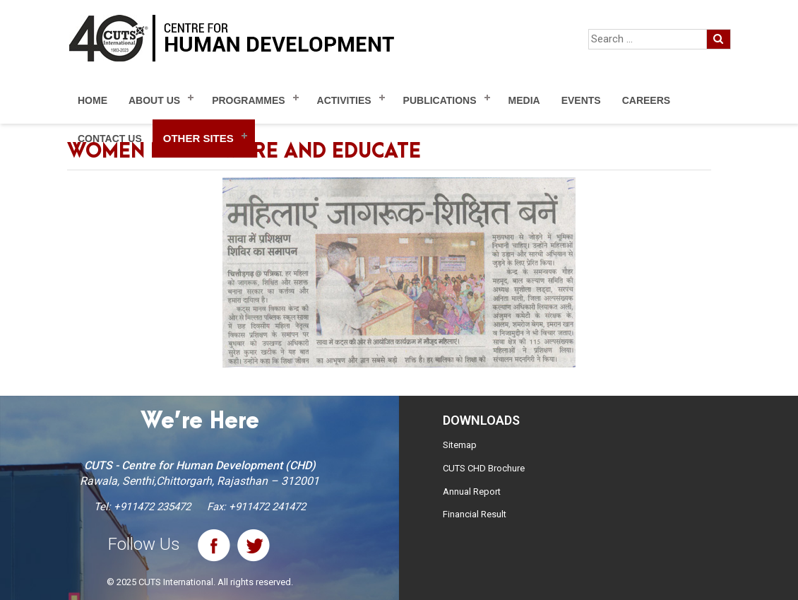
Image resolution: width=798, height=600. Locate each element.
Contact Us (110, 138)
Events (581, 100)
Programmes (248, 100)
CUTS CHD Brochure (484, 468)
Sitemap (460, 445)
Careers (646, 100)
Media (524, 100)
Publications (440, 100)
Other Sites (198, 138)
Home (92, 100)
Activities (344, 100)
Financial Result (474, 514)
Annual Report (472, 491)
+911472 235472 (152, 506)
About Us (154, 100)
